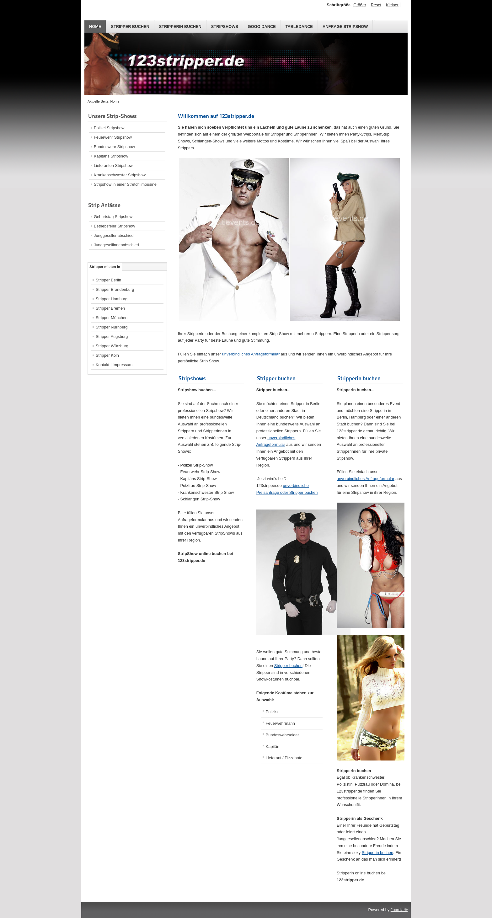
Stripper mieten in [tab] (104, 267)
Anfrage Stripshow (345, 26)
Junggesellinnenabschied (116, 245)
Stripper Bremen (110, 308)
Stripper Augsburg (112, 336)
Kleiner (392, 5)
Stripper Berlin (108, 280)
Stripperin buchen (180, 26)
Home (95, 26)
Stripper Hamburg (111, 298)
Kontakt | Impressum (114, 364)
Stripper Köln (107, 355)
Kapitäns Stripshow (111, 156)
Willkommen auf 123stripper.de (216, 116)
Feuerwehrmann (280, 723)
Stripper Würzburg (112, 346)
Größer (359, 5)
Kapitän (272, 746)
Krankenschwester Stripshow (120, 175)
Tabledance (299, 26)
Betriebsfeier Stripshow (114, 226)
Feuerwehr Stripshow (113, 137)
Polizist (272, 711)
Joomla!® (399, 909)
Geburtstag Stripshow (113, 216)
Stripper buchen (130, 26)
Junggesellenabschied (114, 235)
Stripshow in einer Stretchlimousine (125, 184)
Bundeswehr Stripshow (114, 146)
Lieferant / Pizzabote (284, 757)
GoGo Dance (262, 26)
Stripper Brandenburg (115, 289)
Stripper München (111, 317)
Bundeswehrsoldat (282, 735)
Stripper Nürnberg (112, 327)
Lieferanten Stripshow (113, 165)
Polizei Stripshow (109, 127)
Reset (376, 5)
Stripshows (224, 26)
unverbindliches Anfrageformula (251, 354)
